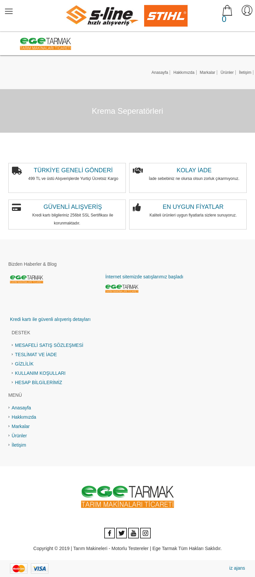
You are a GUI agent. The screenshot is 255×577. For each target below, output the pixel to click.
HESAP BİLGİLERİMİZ (38, 382)
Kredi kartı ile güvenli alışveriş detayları (50, 319)
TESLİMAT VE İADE (36, 354)
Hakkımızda (183, 72)
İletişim (245, 72)
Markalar (207, 72)
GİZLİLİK (24, 363)
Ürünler (226, 72)
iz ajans (237, 568)
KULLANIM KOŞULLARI (40, 373)
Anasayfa (159, 72)
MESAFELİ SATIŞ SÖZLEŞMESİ (49, 345)
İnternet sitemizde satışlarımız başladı (144, 276)
